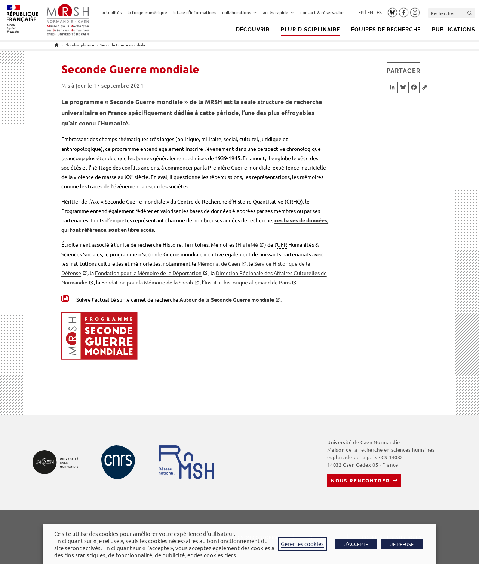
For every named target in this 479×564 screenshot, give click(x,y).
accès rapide (278, 12)
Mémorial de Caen (218, 263)
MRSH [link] (213, 102)
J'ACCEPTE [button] (356, 544)
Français (361, 12)
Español (379, 12)
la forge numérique (147, 12)
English (370, 12)
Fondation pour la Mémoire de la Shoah (147, 282)
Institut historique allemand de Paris (248, 282)
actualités (112, 12)
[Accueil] (57, 45)
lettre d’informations (194, 12)
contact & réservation (322, 12)
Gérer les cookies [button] (302, 543)
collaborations (239, 12)
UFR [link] (282, 244)
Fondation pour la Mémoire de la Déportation (148, 272)
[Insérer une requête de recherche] (451, 13)
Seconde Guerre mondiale (122, 45)
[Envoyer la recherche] (470, 13)
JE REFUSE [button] (402, 544)
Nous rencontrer (360, 480)
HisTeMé (247, 244)
